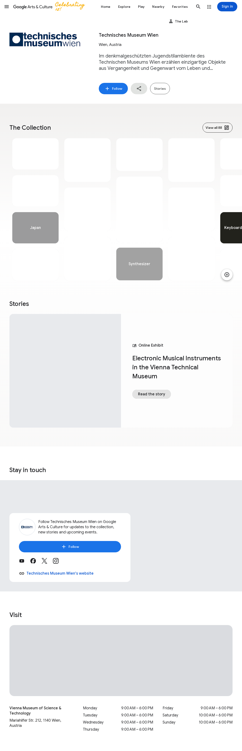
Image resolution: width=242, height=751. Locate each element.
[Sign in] (227, 6)
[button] (6, 6)
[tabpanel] (35, 209)
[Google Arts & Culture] (51, 6)
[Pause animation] (227, 274)
